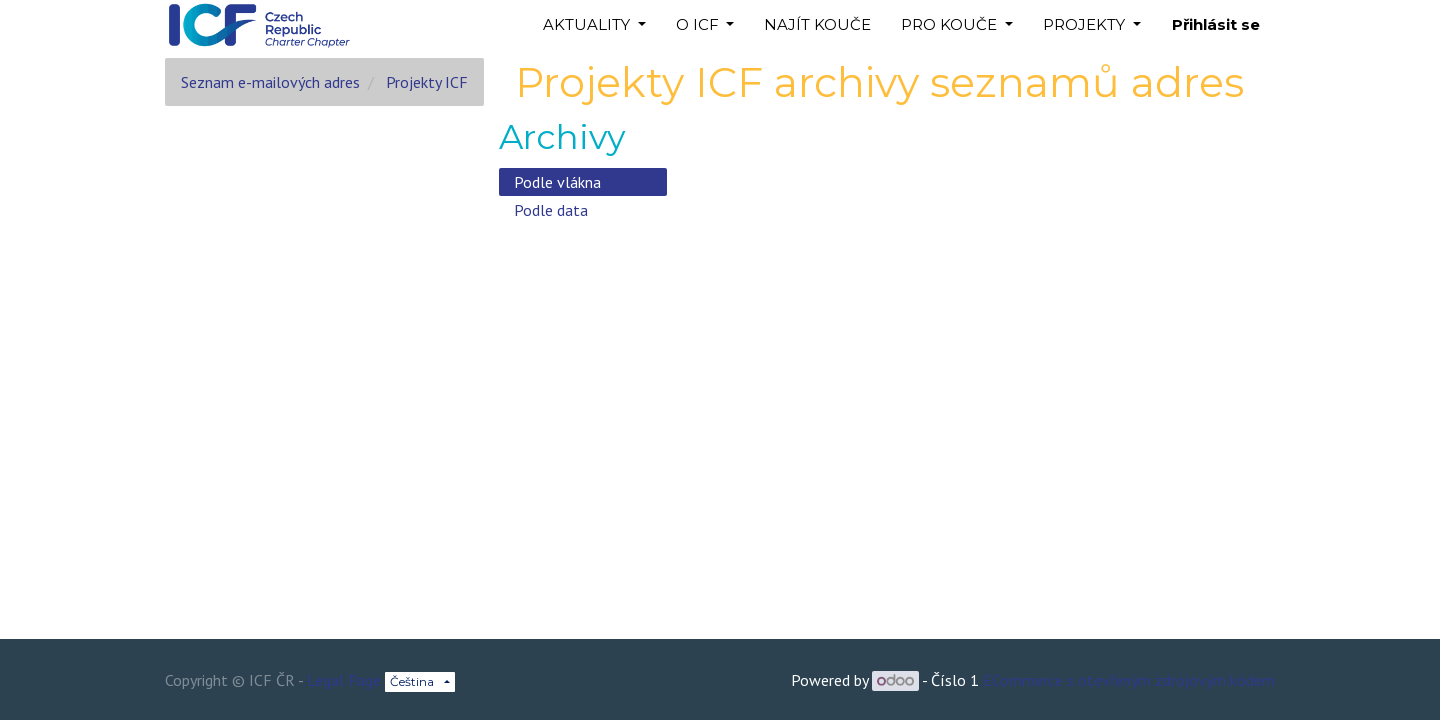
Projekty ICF (427, 82)
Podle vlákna (557, 182)
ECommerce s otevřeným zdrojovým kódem (1129, 680)
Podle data (551, 210)
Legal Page (344, 680)
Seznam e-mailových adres (270, 82)
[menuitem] (817, 25)
